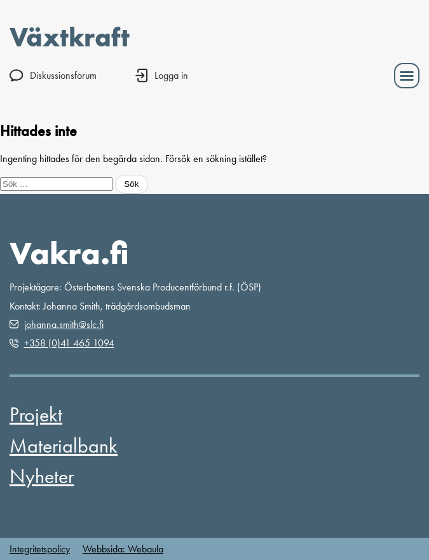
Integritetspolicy (40, 549)
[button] (406, 75)
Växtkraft (70, 36)
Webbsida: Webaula (123, 549)
